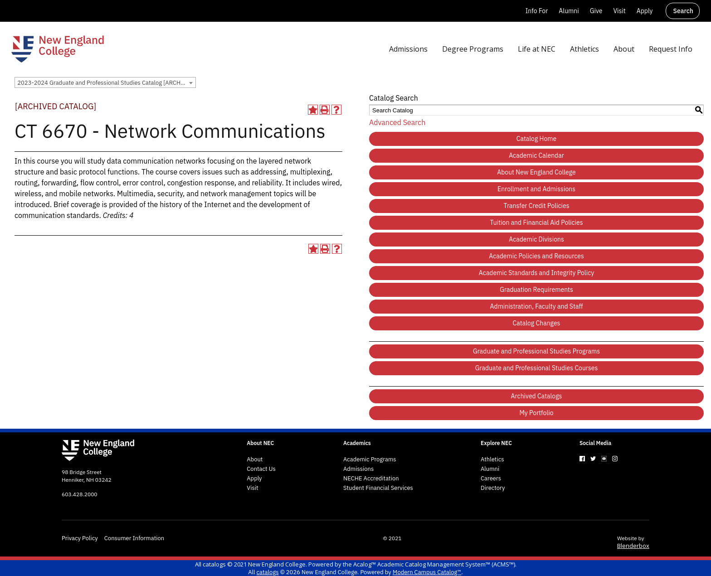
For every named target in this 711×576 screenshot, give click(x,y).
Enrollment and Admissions (536, 189)
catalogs (214, 564)
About (255, 459)
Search (683, 11)
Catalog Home (536, 139)
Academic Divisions (536, 239)
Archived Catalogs (536, 396)
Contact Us (261, 469)
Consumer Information (134, 538)
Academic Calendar (536, 155)
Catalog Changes (536, 323)
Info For (537, 11)
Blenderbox (633, 545)
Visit (619, 11)
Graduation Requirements (536, 290)
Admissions (358, 469)
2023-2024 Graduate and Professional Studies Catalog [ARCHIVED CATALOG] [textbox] (106, 83)
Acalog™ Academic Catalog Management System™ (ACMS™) (434, 564)
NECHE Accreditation (371, 478)
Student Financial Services (378, 488)
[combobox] (105, 82)
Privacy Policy (80, 538)
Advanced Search (397, 122)
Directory (493, 488)
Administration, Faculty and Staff (536, 306)
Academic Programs (369, 459)
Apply (645, 11)
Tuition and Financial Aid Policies (536, 222)
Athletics (492, 459)
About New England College (536, 172)
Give (596, 11)
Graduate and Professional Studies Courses (536, 368)
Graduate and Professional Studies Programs (536, 351)
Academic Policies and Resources (536, 256)
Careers (491, 478)
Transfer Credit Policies (537, 206)
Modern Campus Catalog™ (427, 572)
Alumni (569, 11)
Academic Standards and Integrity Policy (536, 273)
